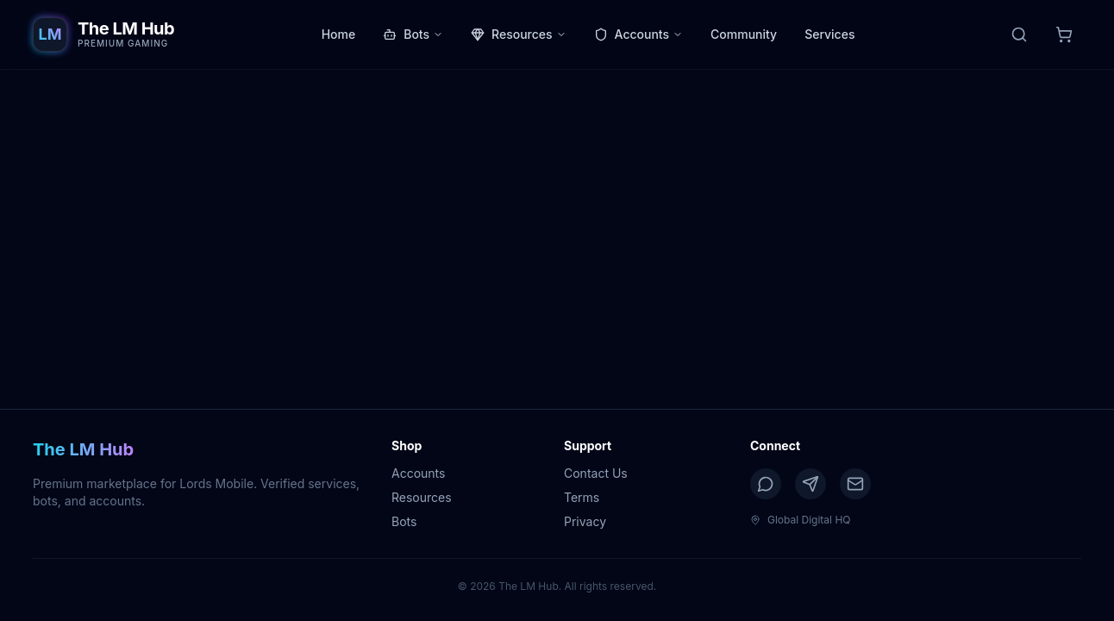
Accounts (638, 34)
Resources (518, 34)
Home (339, 34)
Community (743, 34)
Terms (581, 497)
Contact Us (596, 473)
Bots (413, 34)
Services (829, 34)
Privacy (585, 521)
